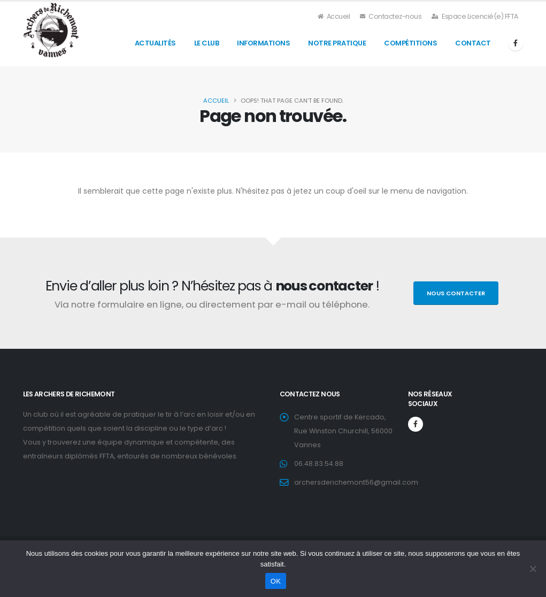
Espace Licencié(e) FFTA (475, 16)
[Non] (532, 568)
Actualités (155, 43)
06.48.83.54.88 (318, 463)
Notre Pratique (337, 43)
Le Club (206, 43)
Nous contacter (456, 293)
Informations (263, 43)
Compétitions (410, 43)
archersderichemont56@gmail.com (357, 482)
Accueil (334, 16)
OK (276, 581)
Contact (473, 43)
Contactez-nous (390, 16)
